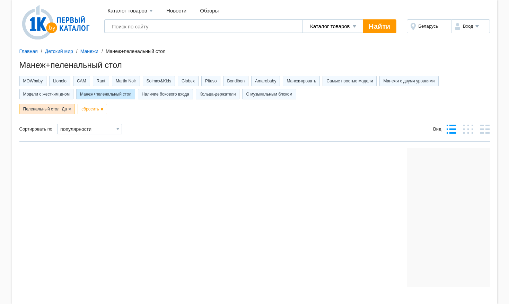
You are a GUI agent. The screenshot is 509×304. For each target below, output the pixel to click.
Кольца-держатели (218, 94)
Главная (28, 51)
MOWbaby (33, 81)
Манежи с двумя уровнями (409, 81)
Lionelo (60, 81)
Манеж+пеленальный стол (105, 94)
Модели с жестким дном (46, 94)
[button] (470, 26)
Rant (101, 81)
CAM (81, 81)
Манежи (89, 51)
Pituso (211, 81)
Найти (379, 26)
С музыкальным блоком (269, 94)
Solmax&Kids (159, 81)
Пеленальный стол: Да (45, 109)
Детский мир (59, 51)
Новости (176, 11)
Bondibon (236, 81)
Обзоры (209, 11)
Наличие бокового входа (165, 94)
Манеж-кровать (301, 81)
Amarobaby (265, 81)
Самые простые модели (349, 81)
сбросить (90, 109)
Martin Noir (126, 81)
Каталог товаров (130, 11)
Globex (188, 81)
